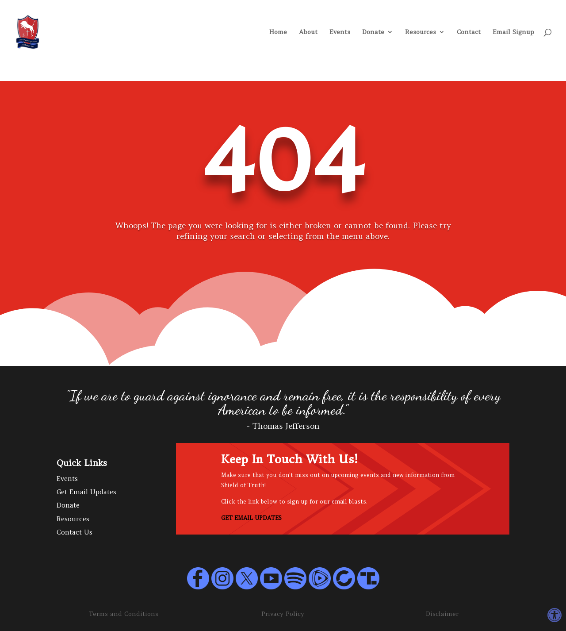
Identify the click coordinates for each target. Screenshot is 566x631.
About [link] (308, 32)
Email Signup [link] (513, 32)
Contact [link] (469, 32)
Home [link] (278, 32)
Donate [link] (373, 32)
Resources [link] (420, 32)
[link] (554, 615)
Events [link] (339, 32)
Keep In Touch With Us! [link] (289, 459)
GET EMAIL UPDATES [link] (251, 518)
